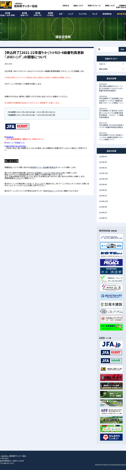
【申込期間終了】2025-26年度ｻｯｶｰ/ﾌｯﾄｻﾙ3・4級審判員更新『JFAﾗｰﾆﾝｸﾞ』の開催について (111, 136)
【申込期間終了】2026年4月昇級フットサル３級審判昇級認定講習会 (111, 125)
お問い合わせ (121, 7)
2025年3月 (103, 190)
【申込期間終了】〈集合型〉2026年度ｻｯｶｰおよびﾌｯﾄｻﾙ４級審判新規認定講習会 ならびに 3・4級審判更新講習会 (111, 112)
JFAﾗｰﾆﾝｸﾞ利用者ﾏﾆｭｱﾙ (15, 142)
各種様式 (122, 5)
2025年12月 (103, 173)
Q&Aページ (53, 191)
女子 (61, 13)
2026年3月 (103, 162)
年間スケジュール (94, 5)
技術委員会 (107, 13)
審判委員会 (121, 13)
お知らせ (66, 5)
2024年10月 (103, 201)
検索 (122, 49)
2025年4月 (103, 184)
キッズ (94, 13)
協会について (78, 5)
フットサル (83, 13)
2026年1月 (103, 168)
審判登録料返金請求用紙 (16, 146)
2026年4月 (103, 156)
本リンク (38, 183)
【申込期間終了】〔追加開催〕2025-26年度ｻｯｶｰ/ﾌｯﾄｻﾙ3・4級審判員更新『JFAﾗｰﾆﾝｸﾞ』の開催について (111, 99)
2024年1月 (103, 218)
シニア (70, 13)
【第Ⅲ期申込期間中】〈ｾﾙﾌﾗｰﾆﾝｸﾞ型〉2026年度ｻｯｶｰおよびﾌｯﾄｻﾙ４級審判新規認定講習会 (111, 87)
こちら (17, 178)
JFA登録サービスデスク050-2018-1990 (49, 173)
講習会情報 (103, 69)
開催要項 (10, 137)
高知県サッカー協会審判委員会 (43, 167)
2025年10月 (103, 179)
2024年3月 (103, 212)
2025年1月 (103, 195)
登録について (110, 5)
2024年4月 (103, 207)
